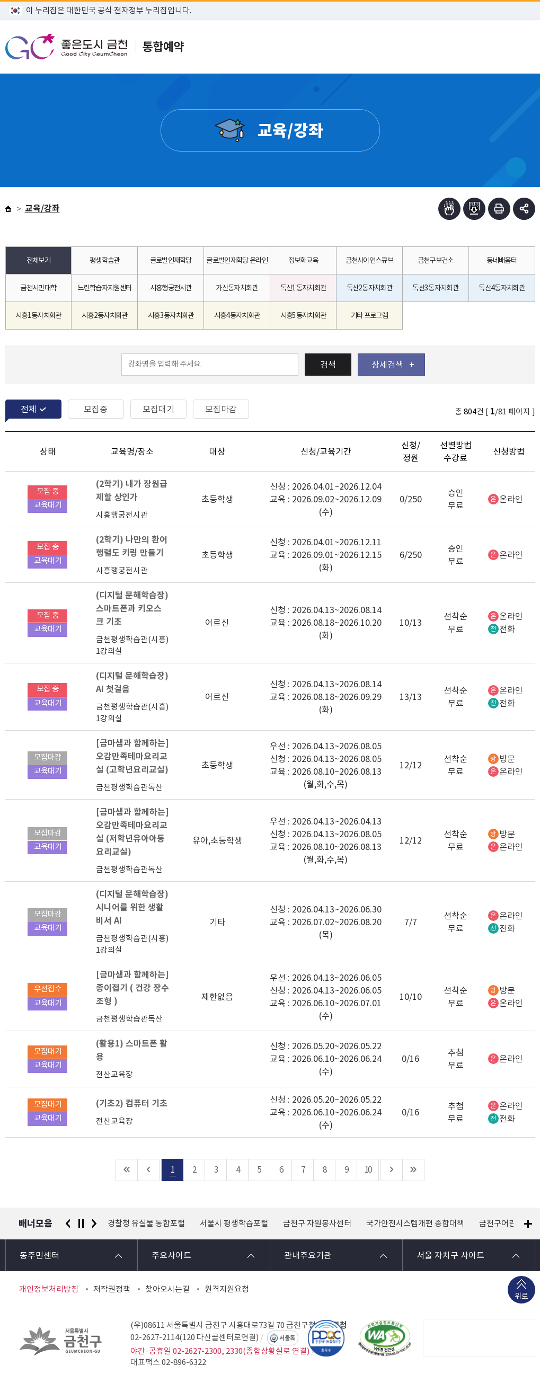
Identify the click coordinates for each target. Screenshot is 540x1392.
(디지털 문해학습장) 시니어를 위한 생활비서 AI (132, 907)
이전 (68, 1223)
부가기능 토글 (524, 209)
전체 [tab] (29, 409)
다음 (94, 1223)
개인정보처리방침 (48, 1289)
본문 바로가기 (270, 0)
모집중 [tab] (96, 409)
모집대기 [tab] (158, 409)
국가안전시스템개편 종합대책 (415, 1223)
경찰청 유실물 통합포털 (146, 1223)
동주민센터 (39, 1255)
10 (368, 1170)
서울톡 (287, 1338)
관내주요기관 (308, 1255)
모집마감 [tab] (221, 409)
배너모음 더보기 (528, 1224)
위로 (521, 1297)
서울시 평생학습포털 (234, 1223)
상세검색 (392, 364)
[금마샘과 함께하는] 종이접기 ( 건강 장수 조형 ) (132, 988)
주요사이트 (171, 1255)
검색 (328, 364)
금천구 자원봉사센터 (317, 1223)
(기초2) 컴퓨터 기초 (131, 1103)
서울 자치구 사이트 (450, 1255)
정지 (81, 1223)
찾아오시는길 (167, 1289)
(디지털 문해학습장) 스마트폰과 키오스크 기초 (132, 608)
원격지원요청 (227, 1289)
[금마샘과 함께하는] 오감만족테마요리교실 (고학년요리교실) (132, 756)
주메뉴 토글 (509, 46)
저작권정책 (111, 1289)
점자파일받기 (474, 209)
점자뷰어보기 (449, 209)
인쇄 (499, 209)
